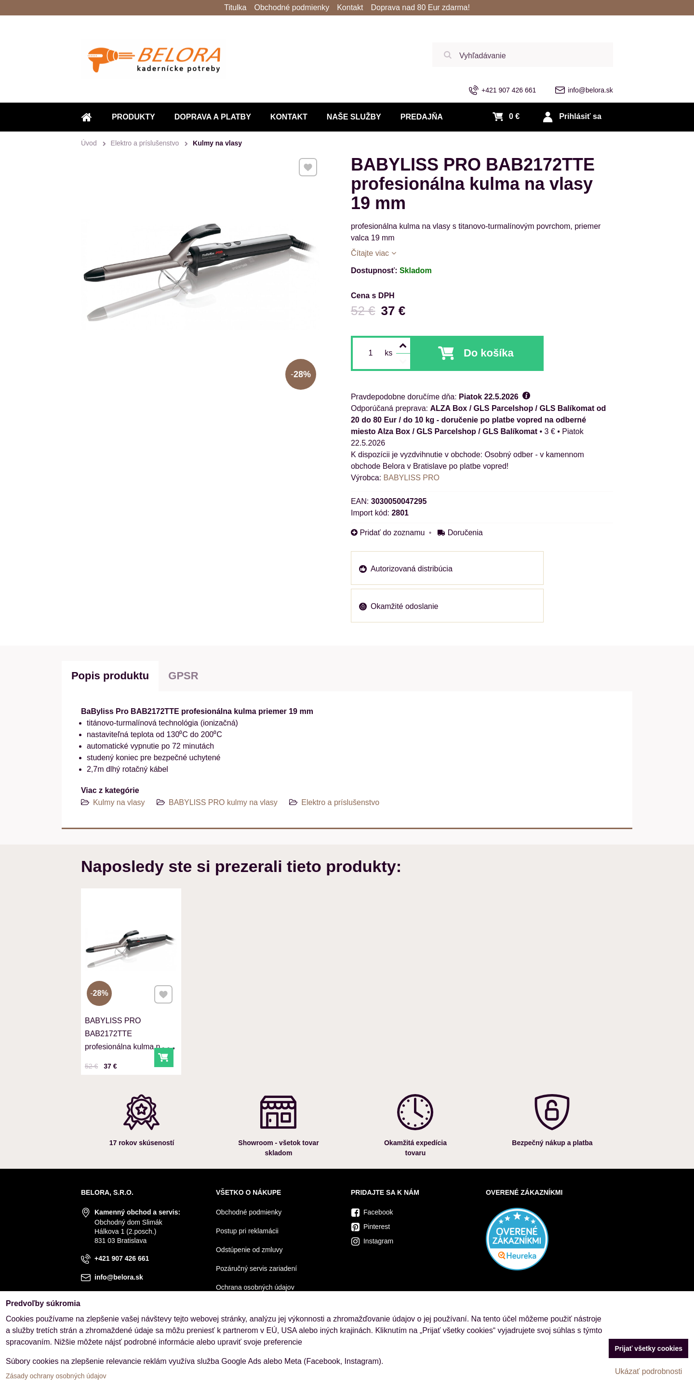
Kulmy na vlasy (119, 802)
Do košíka (489, 353)
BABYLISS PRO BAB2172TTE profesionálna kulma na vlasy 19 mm (125, 1037)
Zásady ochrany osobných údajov (56, 1376)
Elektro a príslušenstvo (340, 802)
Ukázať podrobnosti (648, 1371)
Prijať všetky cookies (648, 1348)
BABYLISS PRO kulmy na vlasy (223, 802)
